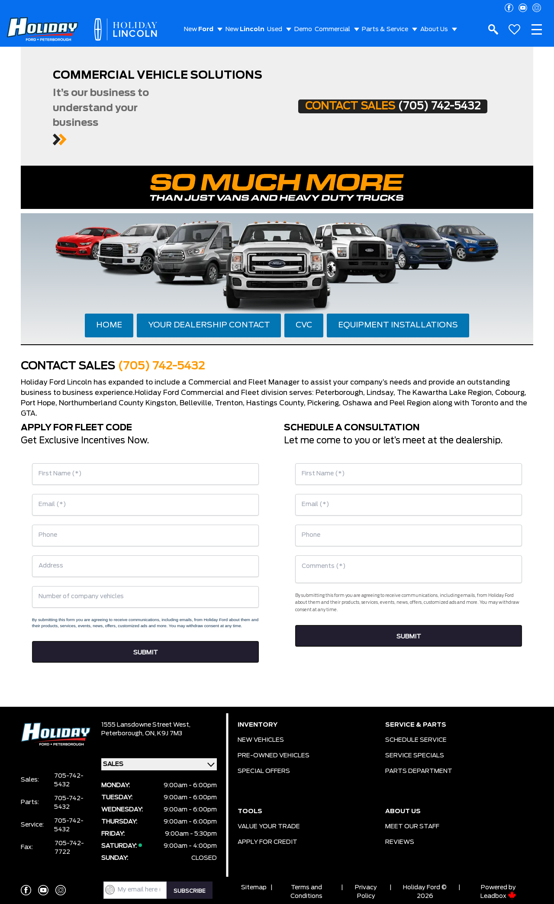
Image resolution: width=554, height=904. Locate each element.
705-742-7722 (69, 847)
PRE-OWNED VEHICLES (273, 756)
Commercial (332, 29)
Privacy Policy (366, 892)
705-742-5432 (69, 780)
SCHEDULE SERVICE (416, 740)
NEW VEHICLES (261, 740)
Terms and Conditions (306, 892)
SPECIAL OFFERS (264, 771)
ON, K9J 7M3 (163, 734)
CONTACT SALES (392, 106)
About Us (434, 29)
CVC (304, 325)
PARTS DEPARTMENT (418, 771)
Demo (303, 29)
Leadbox (498, 896)
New (198, 29)
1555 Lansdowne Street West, (145, 725)
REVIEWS (399, 842)
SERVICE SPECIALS (414, 756)
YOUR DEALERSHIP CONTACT (209, 325)
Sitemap (254, 888)
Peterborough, (123, 734)
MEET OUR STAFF (412, 827)
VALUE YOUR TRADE (269, 827)
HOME (109, 325)
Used (274, 29)
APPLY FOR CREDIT (267, 842)
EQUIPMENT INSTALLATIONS (398, 325)
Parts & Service (385, 29)
